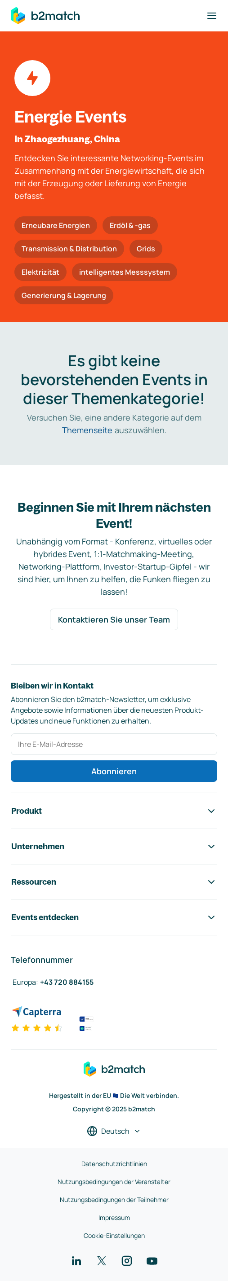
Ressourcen (114, 882)
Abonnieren (114, 771)
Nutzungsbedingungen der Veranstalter (114, 1181)
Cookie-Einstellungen (114, 1235)
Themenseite (87, 430)
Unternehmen (114, 846)
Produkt (114, 811)
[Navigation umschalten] (212, 15)
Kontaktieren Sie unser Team (114, 619)
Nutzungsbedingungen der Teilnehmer (114, 1199)
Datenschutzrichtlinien (114, 1163)
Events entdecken (114, 917)
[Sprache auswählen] (114, 1131)
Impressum (114, 1217)
